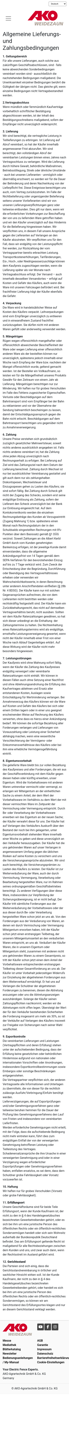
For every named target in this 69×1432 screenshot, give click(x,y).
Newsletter (10, 1353)
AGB (40, 1340)
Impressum (44, 1349)
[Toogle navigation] (8, 18)
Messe (7, 1340)
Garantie (42, 1345)
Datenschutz (45, 1353)
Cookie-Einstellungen (51, 1362)
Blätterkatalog (12, 1349)
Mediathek (9, 1345)
